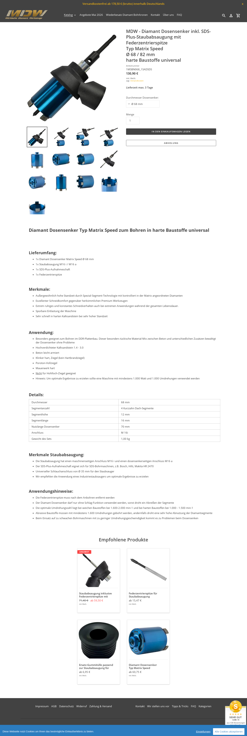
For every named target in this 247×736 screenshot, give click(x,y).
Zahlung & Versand (100, 706)
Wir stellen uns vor (158, 706)
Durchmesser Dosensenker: (142, 97)
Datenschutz (66, 706)
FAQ (193, 706)
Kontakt (140, 706)
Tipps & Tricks (180, 706)
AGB (54, 706)
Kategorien (205, 706)
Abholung (171, 143)
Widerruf (81, 706)
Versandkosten (137, 80)
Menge (130, 114)
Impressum (42, 706)
